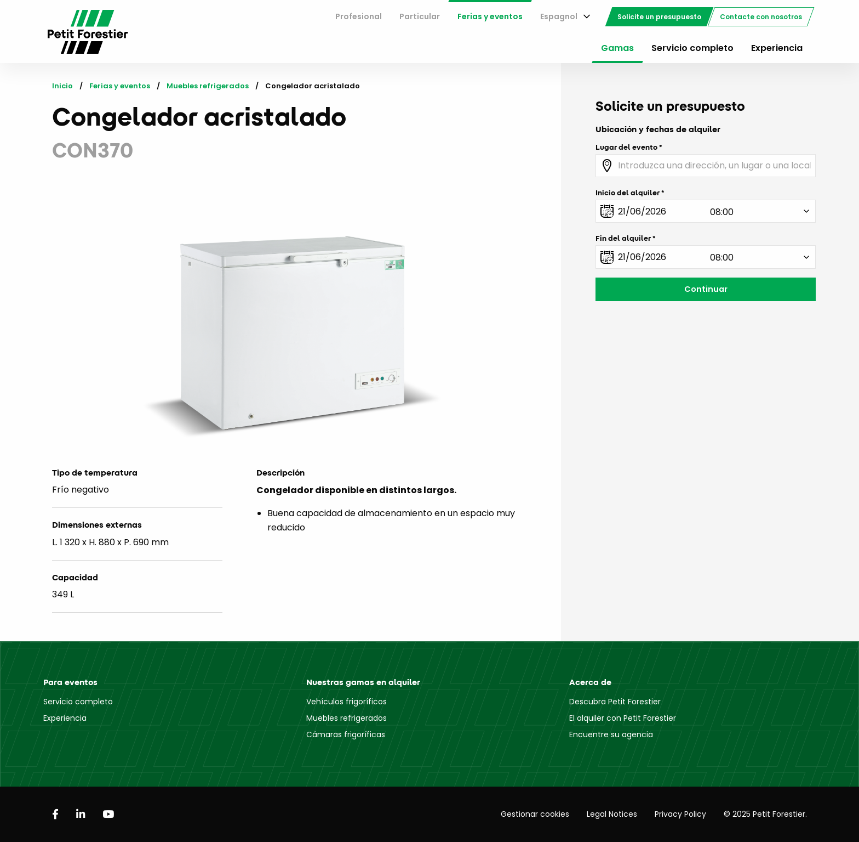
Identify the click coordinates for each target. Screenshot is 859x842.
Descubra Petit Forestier (615, 701)
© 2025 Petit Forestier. (765, 814)
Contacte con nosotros (761, 16)
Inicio (62, 86)
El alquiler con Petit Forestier (622, 718)
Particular (419, 16)
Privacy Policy (680, 814)
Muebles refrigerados (208, 86)
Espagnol (558, 16)
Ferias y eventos (490, 16)
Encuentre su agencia (611, 734)
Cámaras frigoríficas (345, 734)
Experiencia (777, 48)
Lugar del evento (626, 147)
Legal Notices (612, 814)
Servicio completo (692, 48)
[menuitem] (359, 16)
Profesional (358, 16)
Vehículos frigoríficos (346, 701)
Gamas (617, 48)
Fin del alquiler (623, 238)
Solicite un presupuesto (659, 16)
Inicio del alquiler (627, 192)
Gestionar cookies (535, 814)
